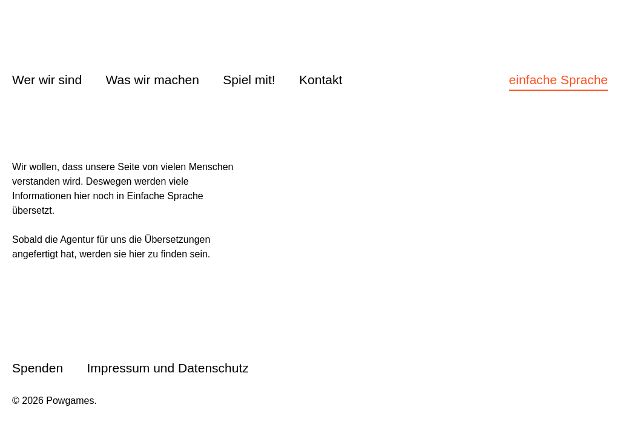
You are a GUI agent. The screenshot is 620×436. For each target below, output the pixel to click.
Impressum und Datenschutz (167, 368)
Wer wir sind (47, 80)
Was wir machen (152, 80)
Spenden (37, 368)
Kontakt (320, 80)
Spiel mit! (249, 80)
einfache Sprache (558, 80)
